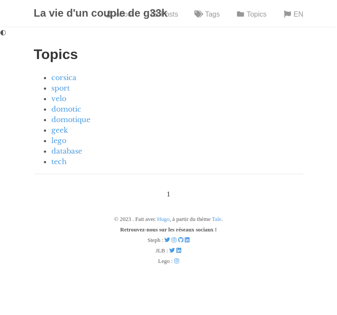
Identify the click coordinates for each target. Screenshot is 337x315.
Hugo (163, 219)
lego (58, 140)
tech (59, 161)
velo (58, 98)
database (66, 151)
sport (60, 88)
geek (59, 130)
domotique (70, 119)
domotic (66, 109)
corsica (63, 77)
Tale (217, 219)
